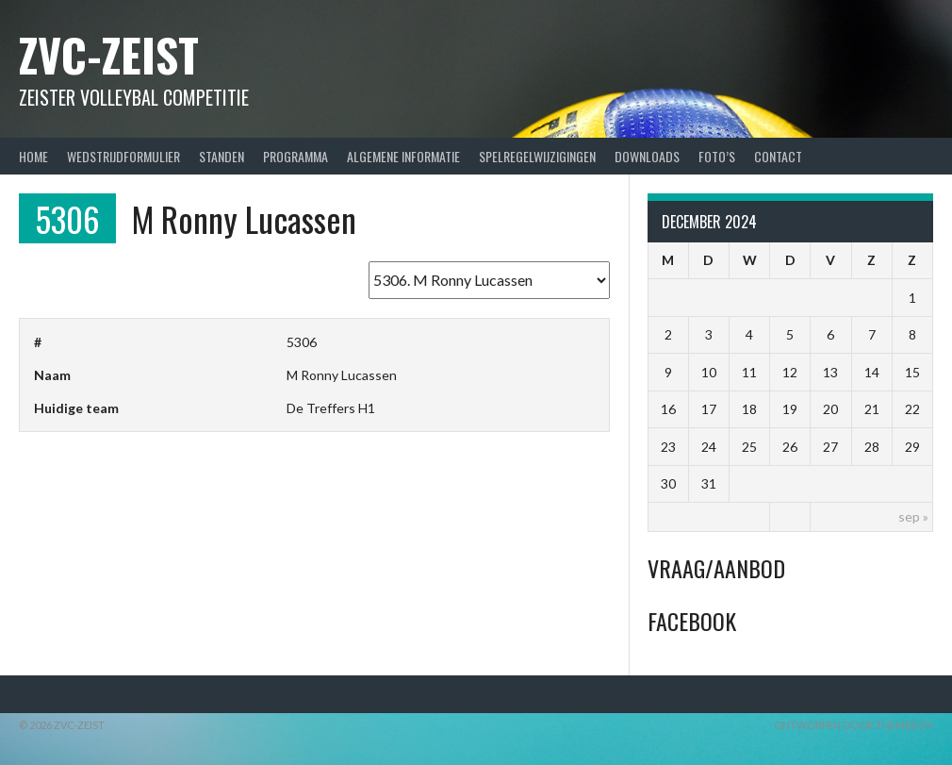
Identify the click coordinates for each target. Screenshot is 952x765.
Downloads (647, 156)
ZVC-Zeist (109, 54)
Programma (295, 156)
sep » (913, 516)
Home (33, 156)
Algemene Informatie (403, 156)
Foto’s (716, 156)
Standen (221, 156)
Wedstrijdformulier (123, 156)
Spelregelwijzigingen (537, 156)
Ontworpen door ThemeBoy (853, 725)
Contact (778, 156)
